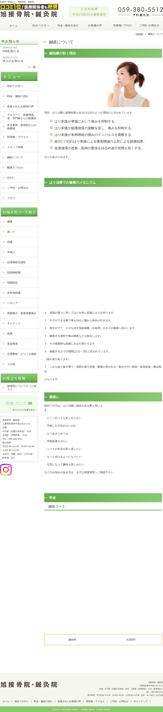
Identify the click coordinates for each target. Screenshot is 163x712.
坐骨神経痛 (13, 292)
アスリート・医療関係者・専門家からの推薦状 (21, 116)
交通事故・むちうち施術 (21, 353)
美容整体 (12, 343)
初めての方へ (40, 26)
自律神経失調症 (16, 262)
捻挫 (9, 333)
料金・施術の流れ (68, 26)
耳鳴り (11, 252)
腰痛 (9, 221)
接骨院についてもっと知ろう (21, 388)
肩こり (11, 231)
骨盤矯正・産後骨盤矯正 (21, 313)
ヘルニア (12, 303)
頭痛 (9, 242)
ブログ (11, 198)
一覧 (33, 67)
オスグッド (13, 323)
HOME (139, 34)
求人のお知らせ (12, 61)
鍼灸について (15, 157)
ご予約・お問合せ (149, 26)
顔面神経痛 (13, 272)
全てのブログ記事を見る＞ (25, 410)
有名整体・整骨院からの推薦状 (21, 127)
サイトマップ (141, 701)
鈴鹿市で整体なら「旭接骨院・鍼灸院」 (81, 709)
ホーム (13, 26)
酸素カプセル (15, 167)
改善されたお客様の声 (95, 26)
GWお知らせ (10, 51)
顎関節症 (12, 282)
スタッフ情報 (15, 147)
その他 (11, 364)
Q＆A (10, 177)
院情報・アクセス (122, 26)
